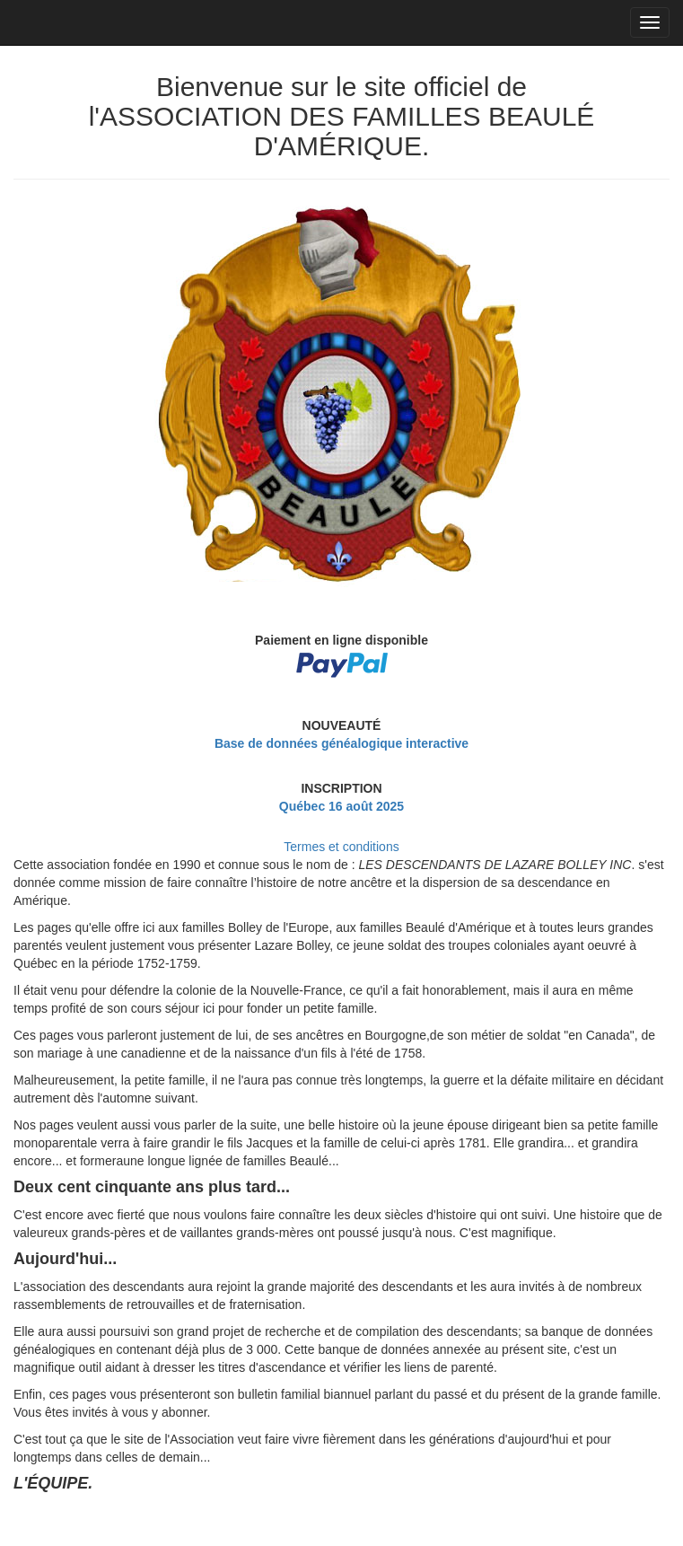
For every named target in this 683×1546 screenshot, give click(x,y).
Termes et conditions (341, 846)
